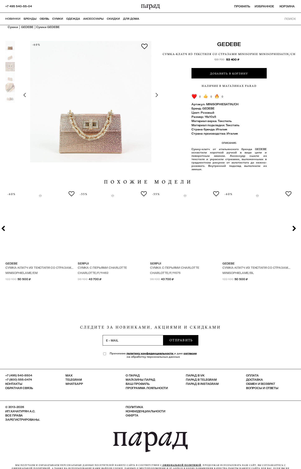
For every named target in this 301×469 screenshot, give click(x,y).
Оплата (252, 375)
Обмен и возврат (260, 383)
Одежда (73, 18)
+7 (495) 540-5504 (18, 375)
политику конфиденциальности (150, 353)
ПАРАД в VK (195, 375)
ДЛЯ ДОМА (131, 18)
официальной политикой (181, 465)
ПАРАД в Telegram (201, 379)
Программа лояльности (147, 388)
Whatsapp (74, 383)
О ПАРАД (133, 375)
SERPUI (83, 263)
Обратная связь (19, 388)
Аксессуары (93, 18)
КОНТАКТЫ (13, 383)
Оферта (132, 415)
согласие (190, 353)
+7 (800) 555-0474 (18, 379)
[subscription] (133, 340)
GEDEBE (229, 44)
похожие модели (149, 182)
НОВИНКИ (12, 18)
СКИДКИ (113, 18)
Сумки (57, 18)
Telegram (73, 379)
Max (68, 375)
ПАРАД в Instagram (202, 383)
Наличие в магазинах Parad (229, 85)
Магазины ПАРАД (140, 379)
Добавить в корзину (229, 73)
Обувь (44, 18)
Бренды (30, 18)
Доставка (254, 379)
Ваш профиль (138, 383)
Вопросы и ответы (262, 388)
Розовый (207, 112)
